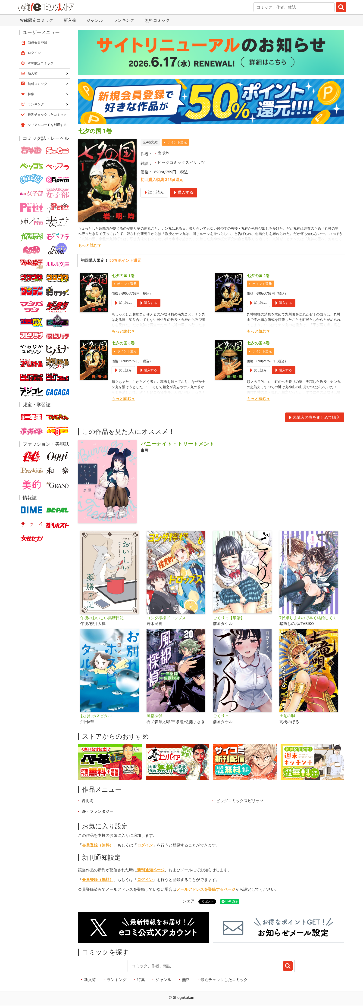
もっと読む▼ (90, 245)
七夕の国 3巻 (123, 343)
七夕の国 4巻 (258, 343)
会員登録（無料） (97, 845)
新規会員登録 (37, 42)
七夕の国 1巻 (123, 275)
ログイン (145, 845)
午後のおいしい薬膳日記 (102, 617)
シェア (188, 901)
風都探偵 (154, 715)
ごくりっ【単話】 (228, 617)
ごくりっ (221, 715)
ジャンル (94, 20)
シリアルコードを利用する (47, 125)
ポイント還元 (177, 142)
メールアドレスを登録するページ (205, 889)
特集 (141, 979)
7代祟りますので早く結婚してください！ (310, 617)
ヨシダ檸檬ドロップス (166, 617)
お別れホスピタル (96, 715)
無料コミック (157, 20)
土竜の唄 (287, 715)
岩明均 (163, 153)
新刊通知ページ (151, 870)
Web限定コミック (36, 20)
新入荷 (70, 20)
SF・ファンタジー (97, 811)
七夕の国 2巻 (258, 275)
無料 (186, 979)
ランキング (123, 20)
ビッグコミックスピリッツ (181, 162)
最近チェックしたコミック (224, 979)
